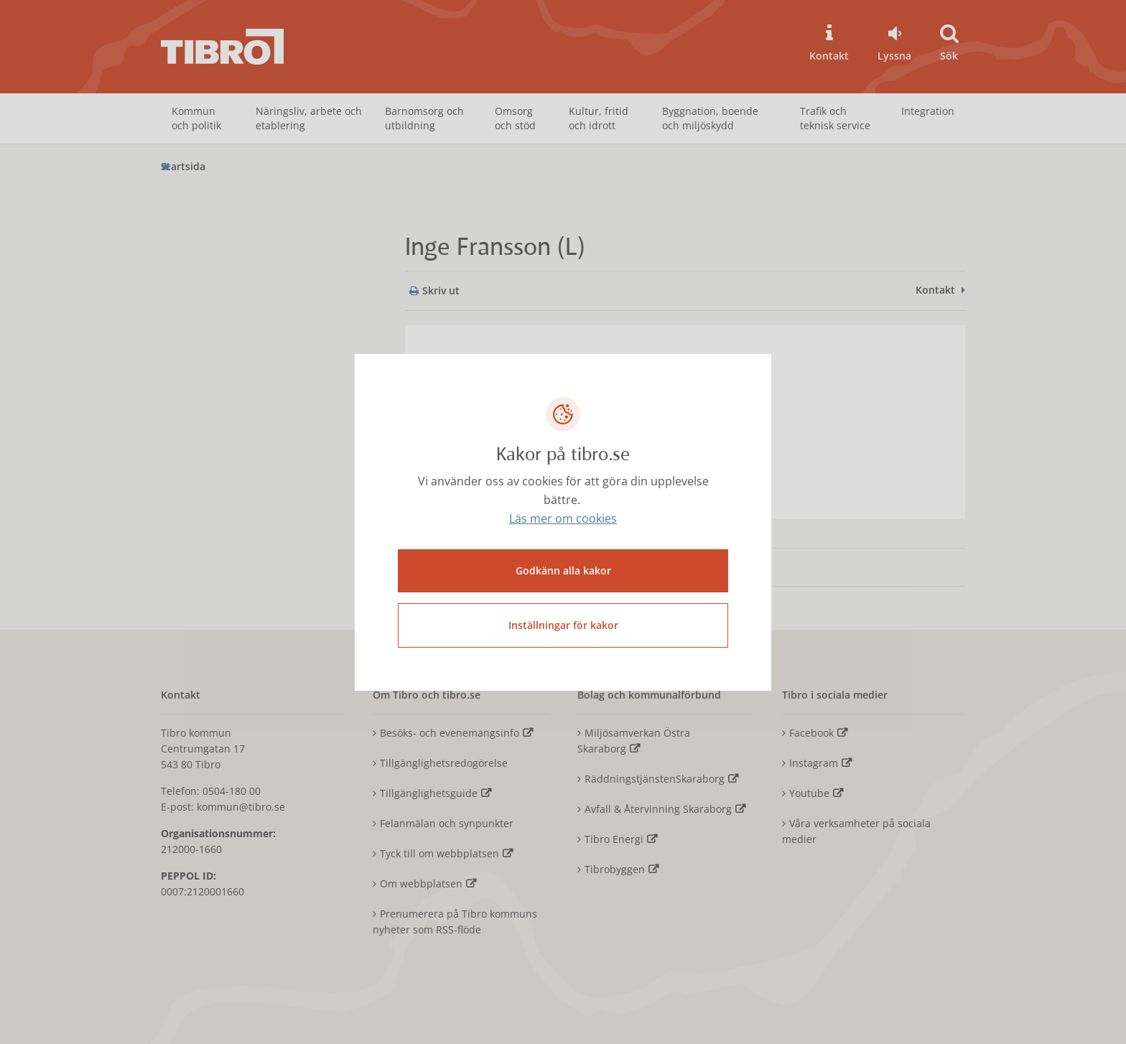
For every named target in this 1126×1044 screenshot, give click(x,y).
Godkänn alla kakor (563, 570)
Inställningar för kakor (563, 625)
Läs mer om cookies (563, 518)
